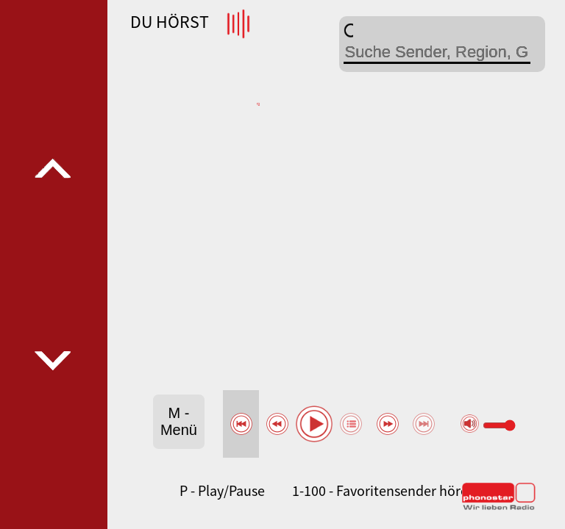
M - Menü (178, 421)
